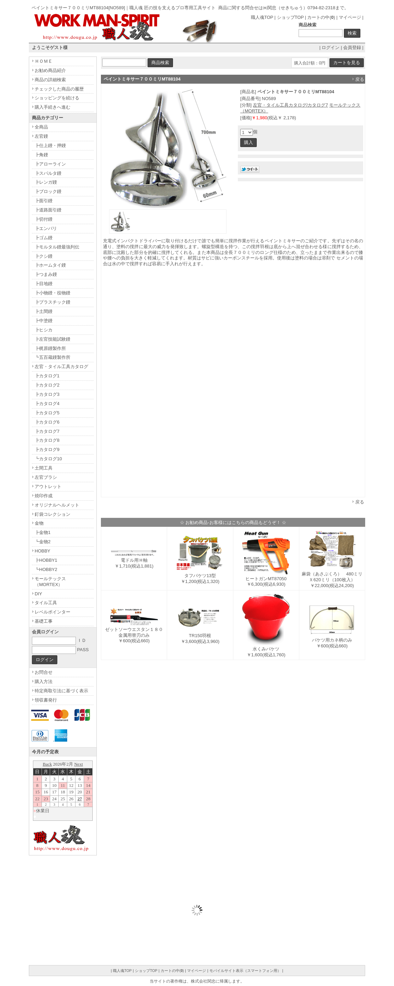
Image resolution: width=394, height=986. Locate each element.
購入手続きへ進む (52, 107)
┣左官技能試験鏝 (52, 339)
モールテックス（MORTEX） (50, 581)
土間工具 (44, 468)
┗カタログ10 (48, 458)
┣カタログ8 (47, 440)
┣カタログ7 (47, 431)
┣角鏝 (41, 154)
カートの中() (321, 17)
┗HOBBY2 (46, 569)
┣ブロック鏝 (48, 191)
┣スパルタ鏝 (48, 173)
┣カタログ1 (47, 375)
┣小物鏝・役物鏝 (52, 292)
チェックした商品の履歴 (59, 89)
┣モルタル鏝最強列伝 (57, 246)
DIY (38, 593)
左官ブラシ (46, 477)
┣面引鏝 (44, 200)
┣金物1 (42, 532)
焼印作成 (44, 495)
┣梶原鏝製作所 (50, 348)
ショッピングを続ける (57, 97)
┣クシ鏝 (44, 256)
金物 (39, 523)
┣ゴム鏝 (44, 237)
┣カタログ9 (47, 449)
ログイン (330, 47)
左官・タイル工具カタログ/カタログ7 (290, 105)
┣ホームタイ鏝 (50, 265)
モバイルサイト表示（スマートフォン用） (245, 971)
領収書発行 (46, 700)
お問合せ (44, 672)
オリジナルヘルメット (57, 505)
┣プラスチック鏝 (52, 302)
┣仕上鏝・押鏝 (50, 145)
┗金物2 (42, 541)
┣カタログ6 (47, 422)
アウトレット (48, 486)
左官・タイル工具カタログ (61, 366)
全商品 (41, 127)
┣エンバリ (46, 228)
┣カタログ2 (47, 385)
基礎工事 (44, 621)
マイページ (350, 17)
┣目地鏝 (44, 283)
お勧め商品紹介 (50, 70)
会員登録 (352, 47)
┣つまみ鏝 (46, 274)
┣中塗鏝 (44, 320)
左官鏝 (41, 136)
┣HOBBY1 (46, 560)
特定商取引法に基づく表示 (61, 690)
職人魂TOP (262, 17)
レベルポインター (52, 611)
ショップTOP (290, 17)
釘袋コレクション (52, 514)
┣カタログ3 (47, 394)
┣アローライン (50, 164)
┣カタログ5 (47, 412)
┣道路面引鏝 (48, 209)
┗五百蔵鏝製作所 (52, 357)
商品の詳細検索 (50, 79)
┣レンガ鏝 (46, 182)
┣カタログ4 (47, 403)
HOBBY (42, 550)
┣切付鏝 (44, 219)
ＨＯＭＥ (44, 61)
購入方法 (44, 681)
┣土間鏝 (44, 311)
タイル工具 (46, 602)
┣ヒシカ (44, 329)
